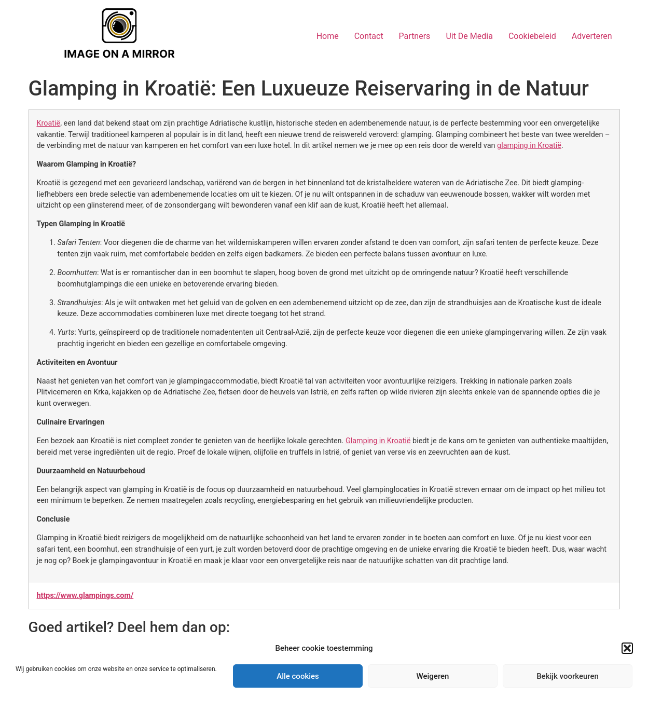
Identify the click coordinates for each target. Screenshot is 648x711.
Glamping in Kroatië (378, 440)
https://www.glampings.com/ (85, 595)
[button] (627, 648)
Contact (368, 36)
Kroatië (49, 123)
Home (327, 36)
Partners (415, 36)
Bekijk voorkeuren (567, 676)
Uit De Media (469, 36)
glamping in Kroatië (529, 145)
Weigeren (433, 676)
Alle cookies (298, 676)
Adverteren (592, 36)
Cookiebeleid (532, 36)
